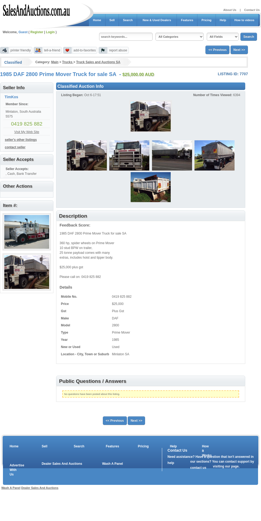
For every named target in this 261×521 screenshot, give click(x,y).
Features (187, 20)
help (170, 463)
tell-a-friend (52, 50)
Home (97, 20)
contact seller (15, 147)
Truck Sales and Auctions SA (98, 62)
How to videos (244, 20)
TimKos (11, 97)
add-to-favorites (84, 50)
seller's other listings (21, 140)
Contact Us (252, 10)
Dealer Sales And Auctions (62, 464)
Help (223, 20)
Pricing (206, 20)
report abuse (118, 50)
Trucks (67, 62)
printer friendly (20, 50)
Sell (112, 20)
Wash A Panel (112, 464)
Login (50, 32)
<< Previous (217, 50)
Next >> (239, 50)
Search (128, 20)
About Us (229, 10)
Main (54, 62)
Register (36, 32)
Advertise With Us (14, 469)
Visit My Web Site (26, 132)
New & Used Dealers (157, 20)
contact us (198, 468)
